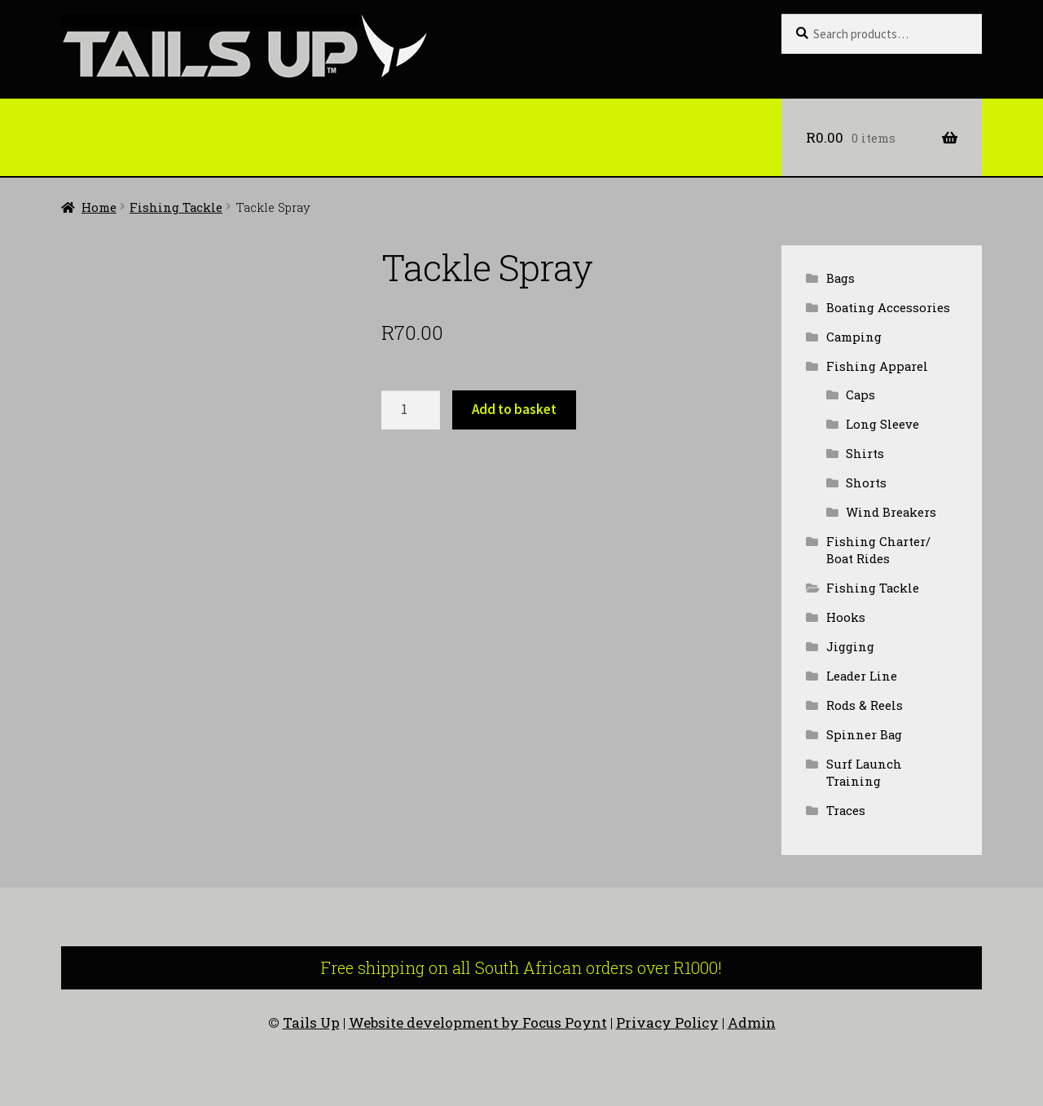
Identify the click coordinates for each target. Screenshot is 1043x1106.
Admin (752, 1022)
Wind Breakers (891, 512)
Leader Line (861, 676)
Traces (845, 810)
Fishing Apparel (877, 366)
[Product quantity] (410, 410)
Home (99, 207)
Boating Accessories (888, 307)
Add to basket (514, 409)
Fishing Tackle (176, 207)
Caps (860, 394)
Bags (840, 278)
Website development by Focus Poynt (478, 1022)
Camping (854, 336)
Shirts (865, 453)
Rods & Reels (864, 705)
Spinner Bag (864, 734)
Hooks (845, 617)
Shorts (866, 482)
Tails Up (311, 1022)
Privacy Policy (667, 1022)
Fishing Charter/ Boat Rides (878, 549)
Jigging (850, 646)
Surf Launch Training (864, 772)
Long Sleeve (882, 424)
